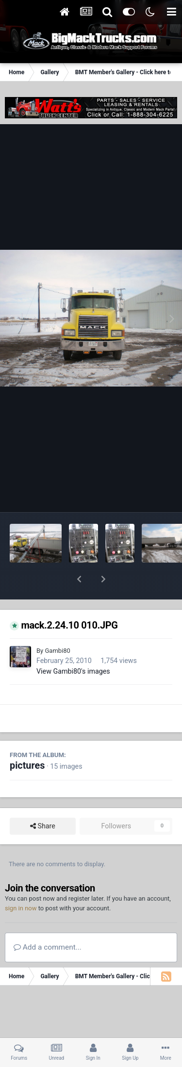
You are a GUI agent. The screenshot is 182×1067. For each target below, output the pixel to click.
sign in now (21, 883)
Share (42, 801)
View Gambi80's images (73, 646)
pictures (27, 740)
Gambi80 (57, 625)
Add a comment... (48, 922)
